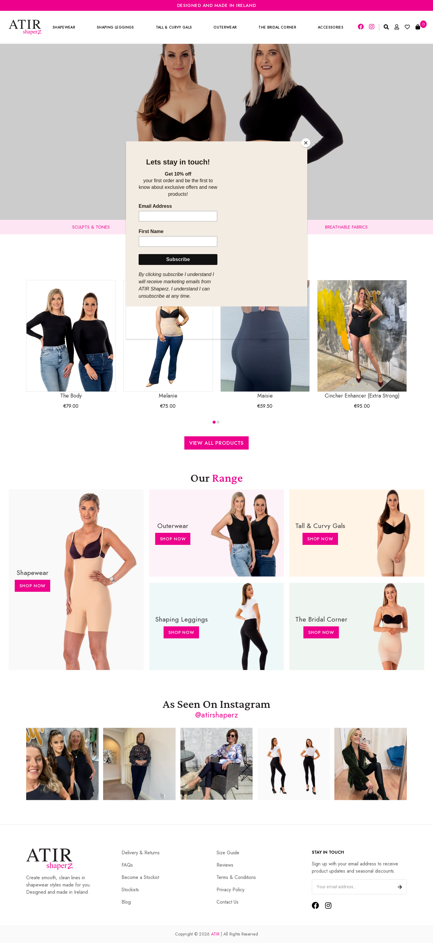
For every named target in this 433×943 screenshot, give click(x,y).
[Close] (305, 142)
